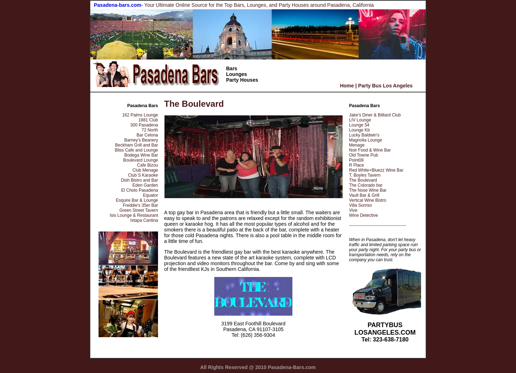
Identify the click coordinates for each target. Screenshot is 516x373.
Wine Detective (363, 215)
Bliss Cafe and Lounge (136, 150)
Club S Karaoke (143, 175)
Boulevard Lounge (140, 160)
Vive (353, 210)
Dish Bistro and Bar (139, 180)
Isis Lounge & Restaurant (134, 215)
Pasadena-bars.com (117, 5)
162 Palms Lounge (140, 115)
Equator (150, 195)
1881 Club (148, 120)
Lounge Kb (359, 130)
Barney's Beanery (141, 140)
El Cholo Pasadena (139, 190)
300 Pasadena (144, 125)
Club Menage (145, 170)
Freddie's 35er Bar (140, 205)
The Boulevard (363, 180)
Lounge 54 (359, 125)
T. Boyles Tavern (365, 175)
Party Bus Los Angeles (385, 86)
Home (347, 86)
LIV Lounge (360, 120)
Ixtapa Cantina (144, 220)
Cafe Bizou (147, 165)
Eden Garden (145, 185)
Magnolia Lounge (365, 140)
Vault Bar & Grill (364, 195)
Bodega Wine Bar (141, 155)
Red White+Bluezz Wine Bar (376, 170)
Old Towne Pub (363, 155)
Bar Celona (147, 135)
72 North (150, 130)
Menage (356, 145)
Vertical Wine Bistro (367, 200)
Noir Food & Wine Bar (370, 150)
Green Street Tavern (138, 210)
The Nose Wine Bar (368, 190)
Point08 (356, 160)
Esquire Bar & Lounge (137, 200)
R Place (356, 165)
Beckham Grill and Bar (136, 145)
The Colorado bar (365, 185)
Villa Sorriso (360, 205)
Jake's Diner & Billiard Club (375, 115)
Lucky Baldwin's (364, 135)
